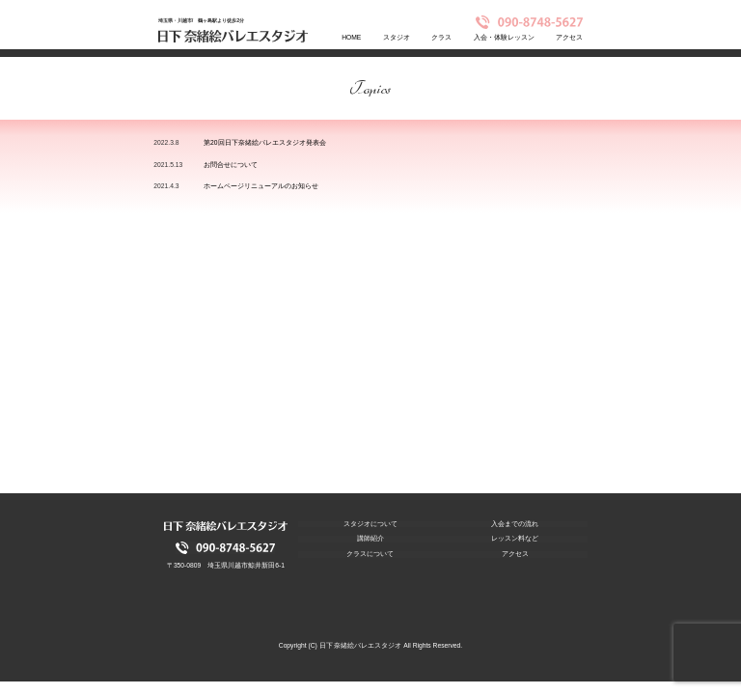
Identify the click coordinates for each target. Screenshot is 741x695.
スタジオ (396, 37)
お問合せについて (231, 164)
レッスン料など (514, 539)
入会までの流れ (514, 524)
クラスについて (370, 554)
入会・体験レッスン (504, 37)
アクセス (569, 37)
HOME (351, 37)
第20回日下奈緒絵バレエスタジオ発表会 (264, 142)
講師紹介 (370, 539)
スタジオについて (370, 524)
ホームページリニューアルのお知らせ (261, 185)
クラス (441, 37)
